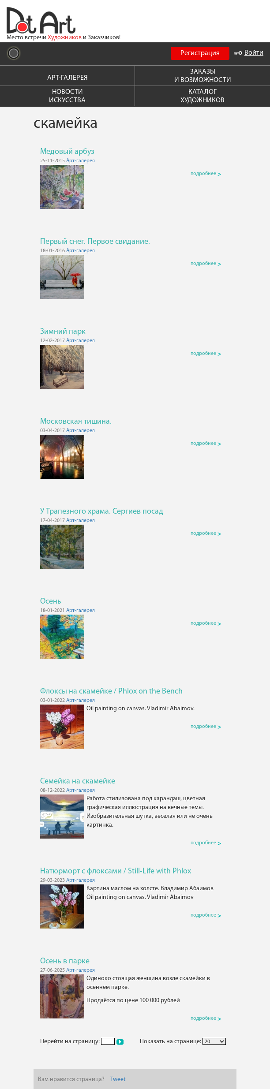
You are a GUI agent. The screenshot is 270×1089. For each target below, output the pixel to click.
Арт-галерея (80, 161)
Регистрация (200, 53)
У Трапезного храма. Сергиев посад (101, 511)
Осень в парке (65, 961)
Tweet (118, 1079)
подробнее (206, 173)
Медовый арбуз (67, 152)
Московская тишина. (76, 422)
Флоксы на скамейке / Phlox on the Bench (111, 691)
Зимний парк (63, 332)
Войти (248, 52)
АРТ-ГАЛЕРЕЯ (67, 78)
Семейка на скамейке (77, 781)
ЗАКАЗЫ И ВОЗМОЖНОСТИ (202, 76)
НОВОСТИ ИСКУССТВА (67, 96)
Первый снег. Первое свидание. (95, 242)
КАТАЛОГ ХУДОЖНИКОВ (202, 96)
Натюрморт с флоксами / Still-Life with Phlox (115, 871)
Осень (50, 601)
